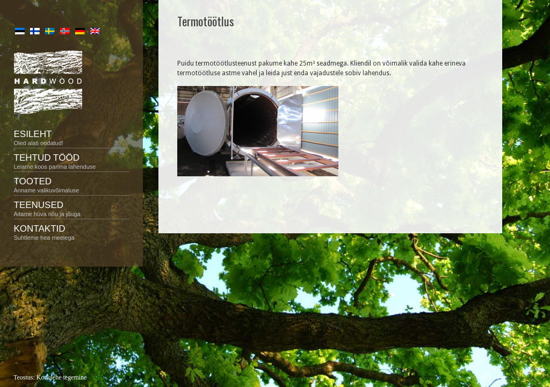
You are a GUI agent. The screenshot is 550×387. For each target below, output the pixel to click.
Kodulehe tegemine (62, 377)
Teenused (71, 208)
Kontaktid (71, 232)
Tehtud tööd (71, 161)
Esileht (71, 137)
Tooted (71, 185)
